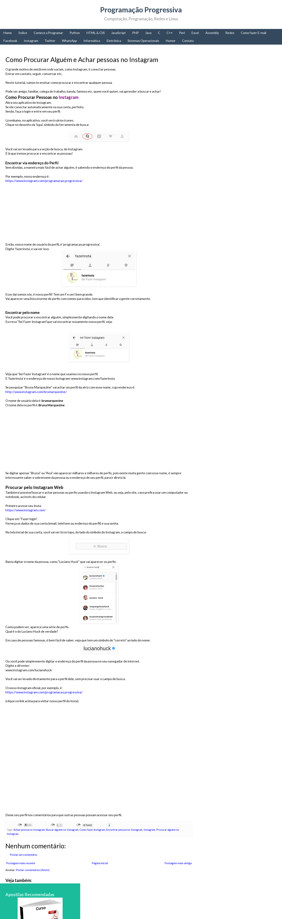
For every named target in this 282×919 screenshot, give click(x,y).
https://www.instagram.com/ (25, 510)
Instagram (31, 41)
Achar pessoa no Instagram (29, 829)
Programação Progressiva (141, 9)
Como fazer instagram (92, 829)
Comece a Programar (48, 33)
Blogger (186, 908)
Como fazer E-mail (253, 33)
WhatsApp (69, 41)
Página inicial (99, 863)
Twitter (50, 41)
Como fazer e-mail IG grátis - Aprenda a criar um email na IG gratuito (245, 788)
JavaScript (118, 33)
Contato (188, 41)
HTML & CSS (95, 33)
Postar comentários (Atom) (32, 870)
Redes (229, 33)
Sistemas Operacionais (143, 41)
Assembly (212, 33)
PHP (135, 33)
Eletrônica (113, 41)
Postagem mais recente (20, 863)
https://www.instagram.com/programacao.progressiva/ (44, 181)
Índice (22, 33)
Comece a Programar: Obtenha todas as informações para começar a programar (231, 669)
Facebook (10, 41)
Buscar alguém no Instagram (62, 829)
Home (7, 33)
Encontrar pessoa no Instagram (124, 829)
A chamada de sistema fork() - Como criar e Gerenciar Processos (243, 813)
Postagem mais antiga (177, 863)
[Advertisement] (98, 217)
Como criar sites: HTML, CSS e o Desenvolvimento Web (241, 839)
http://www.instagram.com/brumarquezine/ (36, 392)
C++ (170, 33)
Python (75, 33)
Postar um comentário (23, 854)
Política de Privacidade (217, 885)
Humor (171, 41)
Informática (91, 41)
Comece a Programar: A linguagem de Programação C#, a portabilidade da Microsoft (244, 642)
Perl (182, 33)
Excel (195, 33)
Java (148, 33)
